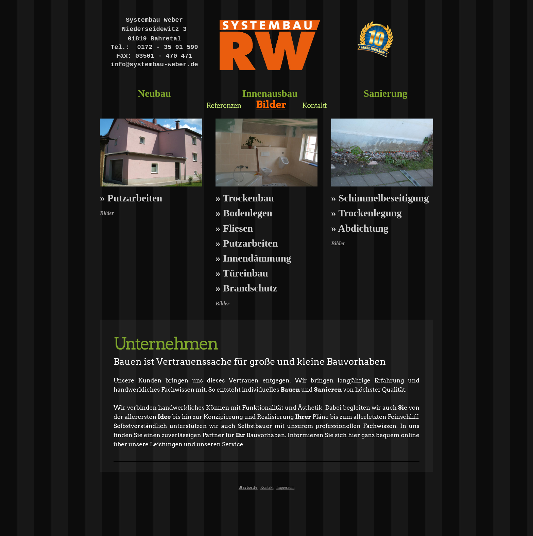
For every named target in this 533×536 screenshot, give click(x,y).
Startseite (248, 487)
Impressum (285, 487)
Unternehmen (165, 343)
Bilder (107, 213)
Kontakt (267, 487)
